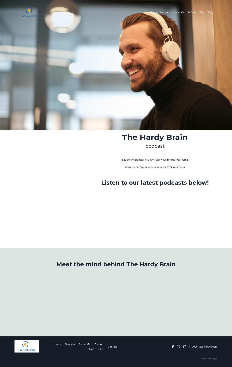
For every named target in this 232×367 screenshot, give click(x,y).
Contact (112, 346)
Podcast (192, 12)
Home (153, 12)
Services (164, 12)
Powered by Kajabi (209, 358)
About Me (178, 12)
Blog (201, 12)
